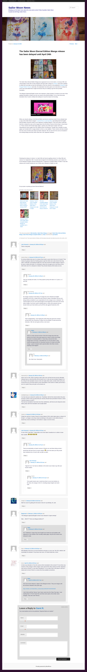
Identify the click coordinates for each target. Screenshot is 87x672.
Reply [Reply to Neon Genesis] (25, 308)
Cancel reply (64, 607)
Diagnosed (23, 513)
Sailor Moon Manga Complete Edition (32, 234)
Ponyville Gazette (21, 0)
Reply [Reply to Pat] (27, 325)
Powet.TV (5, 0)
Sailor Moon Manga (42, 233)
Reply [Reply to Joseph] (23, 506)
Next (77, 43)
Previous (71, 43)
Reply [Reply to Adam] (29, 349)
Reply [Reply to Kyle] (23, 555)
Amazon (55, 83)
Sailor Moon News (30, 0)
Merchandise (34, 233)
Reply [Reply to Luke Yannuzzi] (23, 250)
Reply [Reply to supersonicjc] (23, 387)
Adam (44, 234)
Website (23, 634)
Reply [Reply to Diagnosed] (23, 522)
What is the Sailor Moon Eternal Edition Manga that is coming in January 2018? (24, 204)
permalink (55, 234)
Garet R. (40, 608)
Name (23, 618)
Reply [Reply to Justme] (23, 423)
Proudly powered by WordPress (43, 666)
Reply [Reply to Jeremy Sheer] (23, 269)
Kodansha (62, 85)
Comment (23, 642)
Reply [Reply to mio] (23, 573)
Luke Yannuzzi (24, 244)
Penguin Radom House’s (25, 87)
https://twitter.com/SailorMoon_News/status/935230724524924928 (39, 588)
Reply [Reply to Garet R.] (25, 284)
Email (23, 626)
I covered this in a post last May (44, 120)
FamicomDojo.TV (12, 0)
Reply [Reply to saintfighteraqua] (23, 407)
